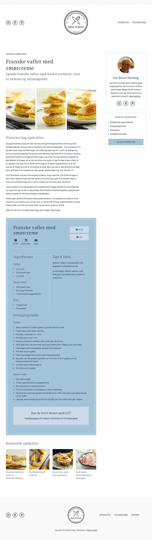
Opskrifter (123, 22)
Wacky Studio (92, 530)
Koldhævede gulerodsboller (121, 122)
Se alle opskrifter (126, 142)
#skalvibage (72, 418)
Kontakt (135, 515)
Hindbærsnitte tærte (118, 134)
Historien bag (139, 22)
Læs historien (135, 96)
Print (79, 230)
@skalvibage (33, 418)
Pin (79, 237)
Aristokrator (115, 130)
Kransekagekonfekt (118, 126)
